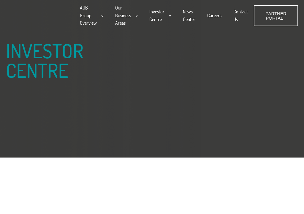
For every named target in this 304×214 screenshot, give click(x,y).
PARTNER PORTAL (275, 16)
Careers (214, 15)
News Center (189, 15)
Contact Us (240, 15)
